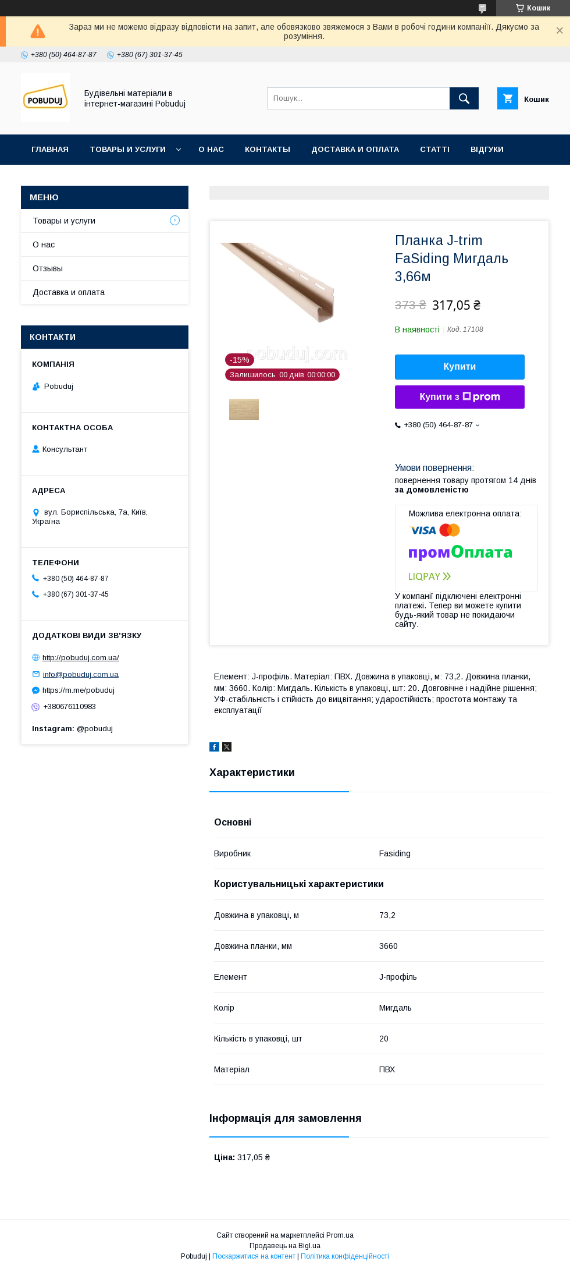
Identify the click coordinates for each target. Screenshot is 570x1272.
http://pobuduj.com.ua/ (80, 657)
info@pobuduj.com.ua (81, 673)
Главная (50, 149)
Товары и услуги (128, 149)
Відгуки (487, 149)
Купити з (459, 397)
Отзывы (48, 268)
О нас (211, 149)
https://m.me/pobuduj (78, 690)
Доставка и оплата (355, 149)
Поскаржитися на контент (253, 1256)
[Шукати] (464, 98)
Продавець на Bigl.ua (285, 1246)
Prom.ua (340, 1235)
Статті (435, 149)
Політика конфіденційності (345, 1256)
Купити (460, 366)
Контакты (267, 149)
